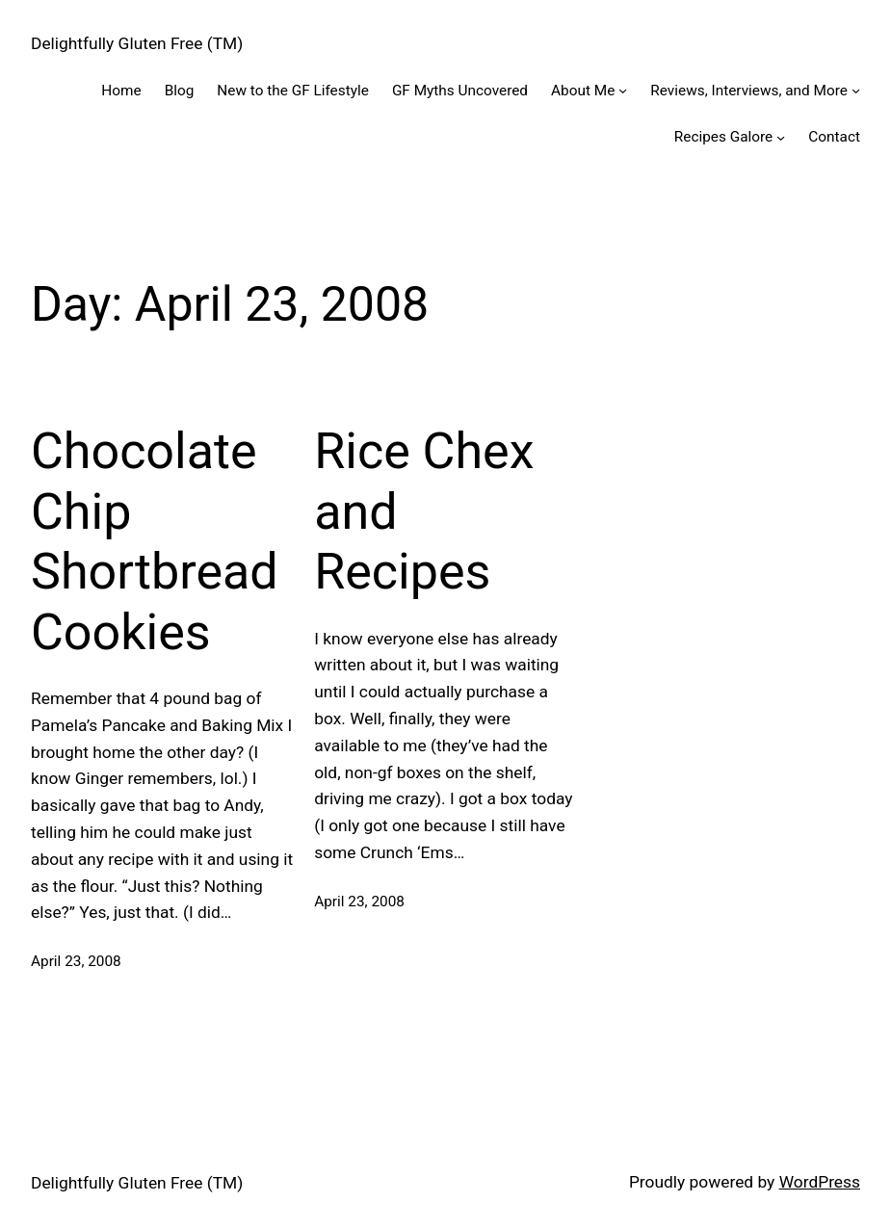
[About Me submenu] (622, 90)
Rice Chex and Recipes (424, 511)
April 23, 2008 (76, 961)
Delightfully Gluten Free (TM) (137, 43)
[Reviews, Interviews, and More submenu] (856, 90)
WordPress (819, 1181)
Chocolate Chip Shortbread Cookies (154, 541)
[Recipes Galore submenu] (780, 137)
